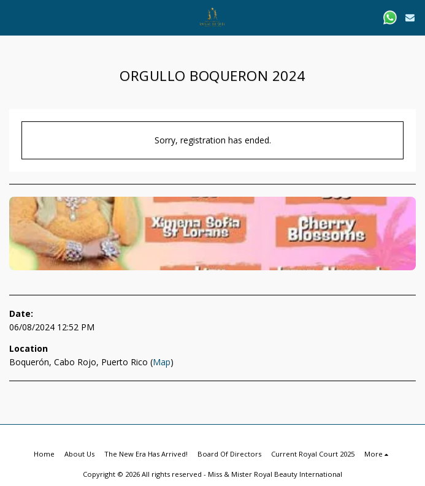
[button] (13, 16)
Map (161, 362)
